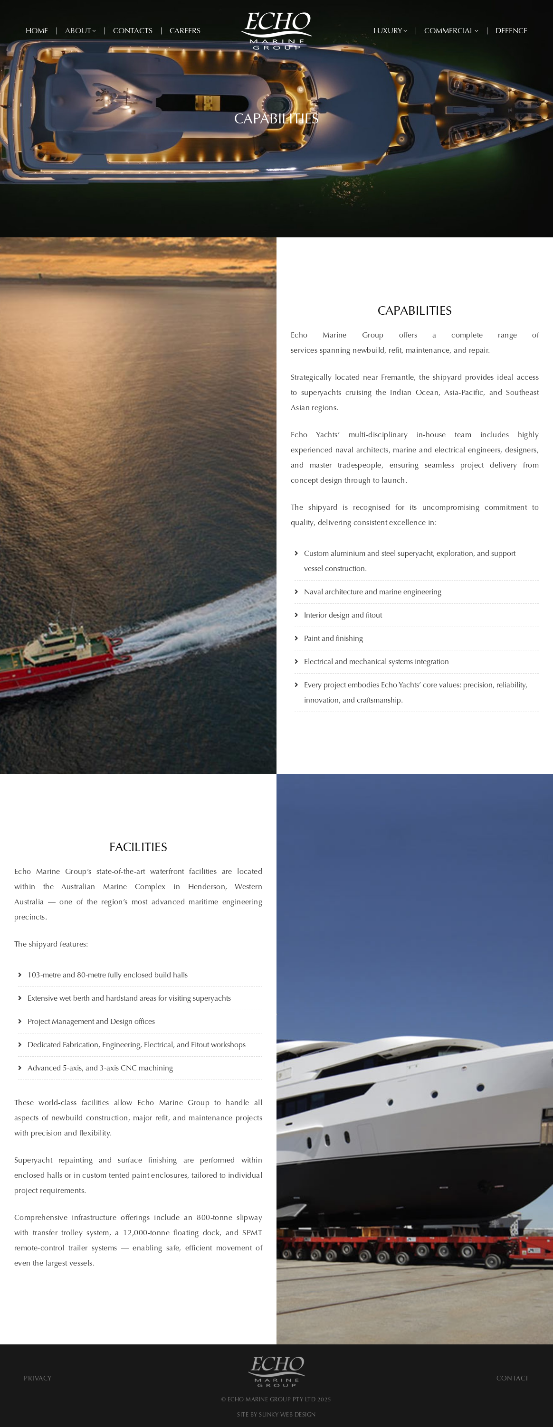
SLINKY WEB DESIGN (287, 1414)
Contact (512, 1378)
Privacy (38, 1378)
